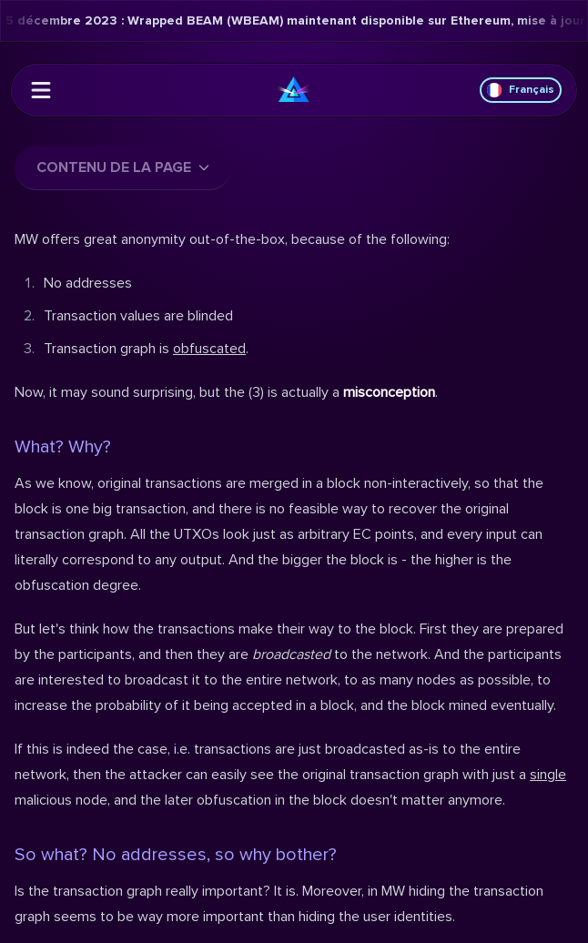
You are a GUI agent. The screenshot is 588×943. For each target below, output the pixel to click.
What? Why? (63, 447)
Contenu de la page (122, 167)
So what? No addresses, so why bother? (176, 855)
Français (520, 90)
